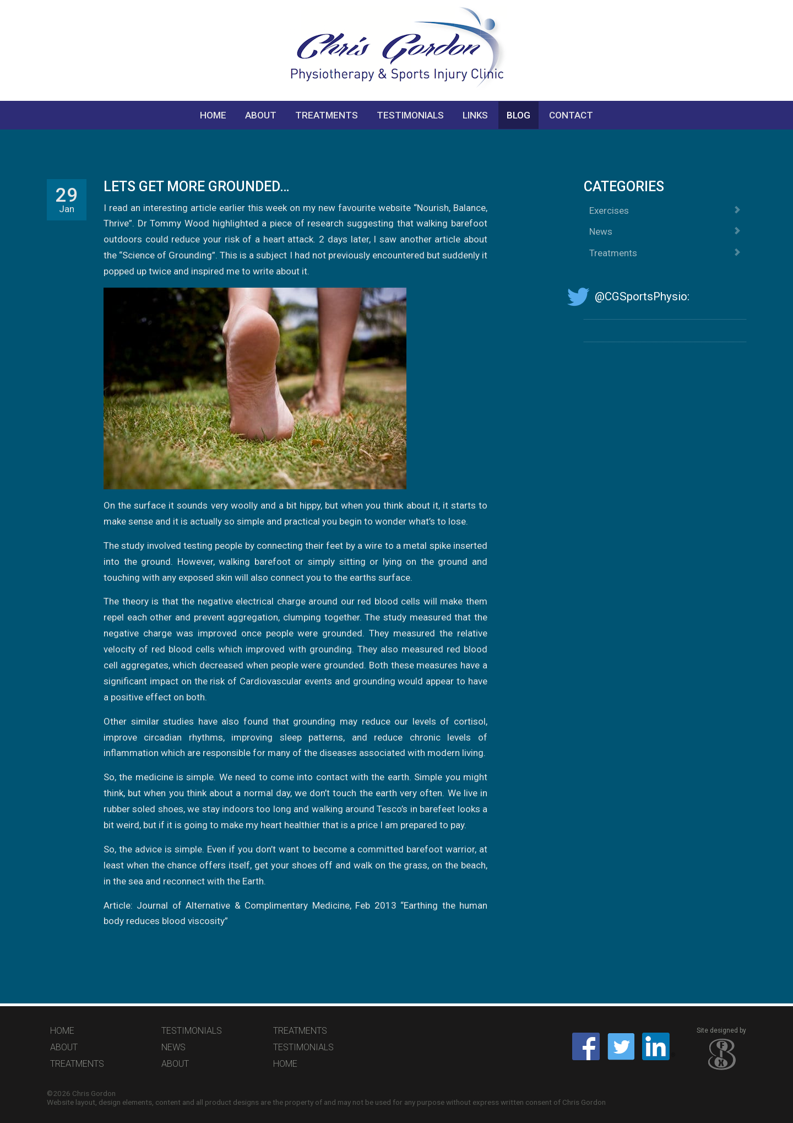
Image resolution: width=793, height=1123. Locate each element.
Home (213, 115)
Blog (518, 115)
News (665, 231)
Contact (571, 115)
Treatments (326, 115)
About (260, 115)
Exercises (665, 211)
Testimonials (410, 115)
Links (475, 115)
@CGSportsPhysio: (636, 296)
